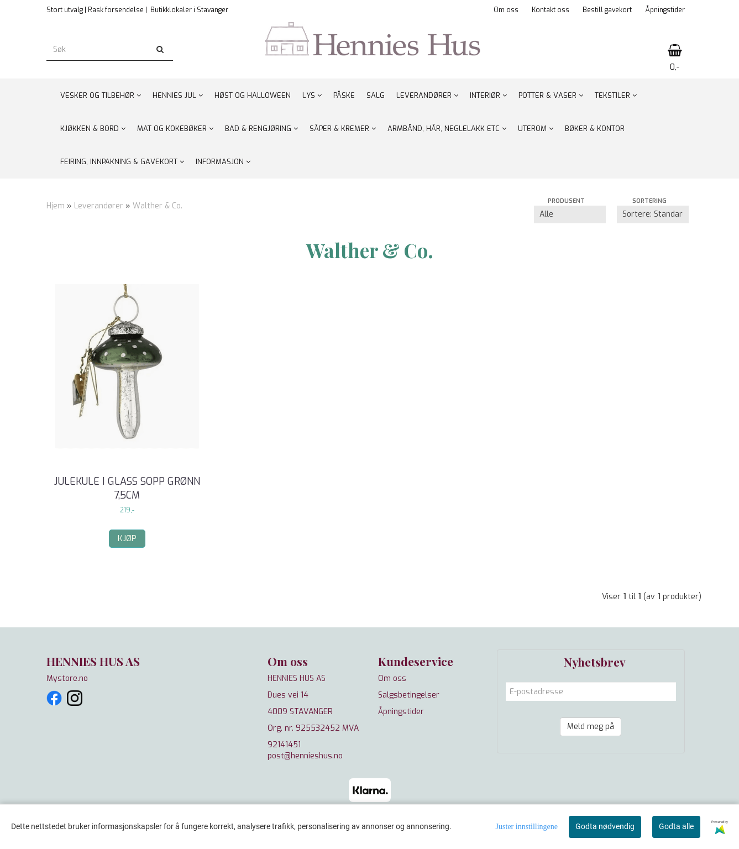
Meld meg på (590, 726)
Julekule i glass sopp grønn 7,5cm (127, 488)
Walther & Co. (157, 206)
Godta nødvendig (605, 826)
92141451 (284, 745)
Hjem (55, 206)
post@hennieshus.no (305, 756)
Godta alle (676, 826)
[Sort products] (653, 214)
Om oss (506, 10)
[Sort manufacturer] (570, 214)
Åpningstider (665, 10)
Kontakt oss (550, 10)
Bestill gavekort (607, 10)
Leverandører (98, 206)
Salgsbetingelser (408, 695)
